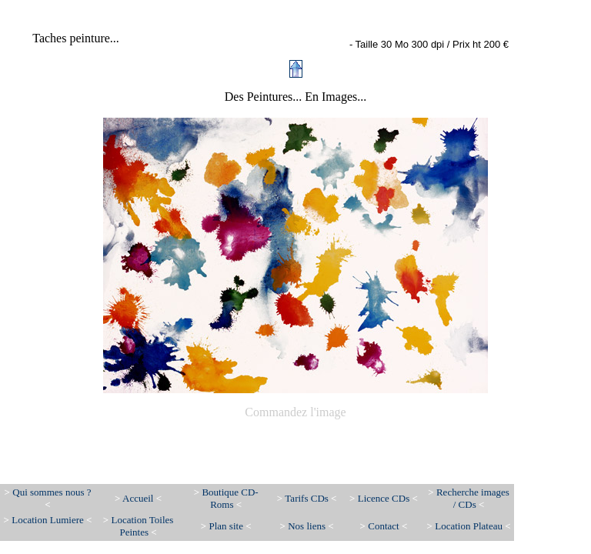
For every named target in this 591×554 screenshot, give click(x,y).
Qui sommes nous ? (51, 492)
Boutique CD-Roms (230, 498)
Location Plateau (469, 526)
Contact (385, 526)
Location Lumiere (49, 520)
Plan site (225, 526)
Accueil (137, 498)
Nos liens (308, 526)
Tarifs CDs (307, 498)
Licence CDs (383, 498)
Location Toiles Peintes (143, 526)
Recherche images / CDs (472, 498)
